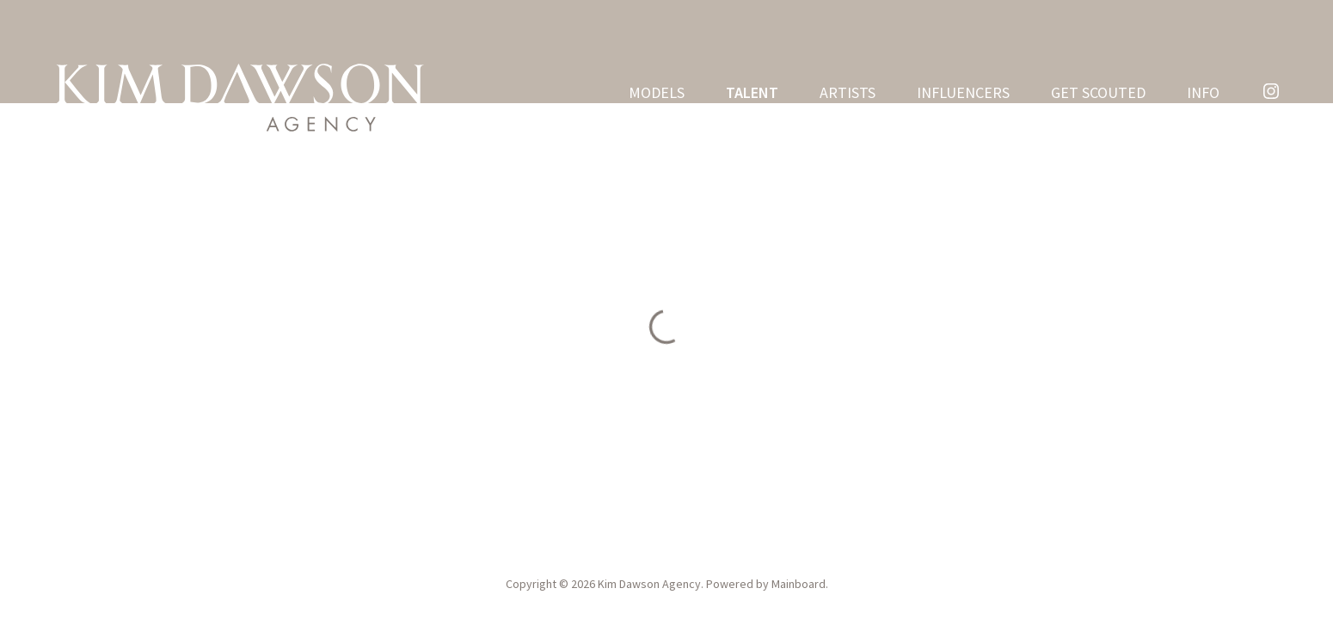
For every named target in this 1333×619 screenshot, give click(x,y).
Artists (847, 93)
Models (657, 93)
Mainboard (798, 583)
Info (1203, 93)
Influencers (963, 93)
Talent (752, 93)
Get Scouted (1098, 93)
